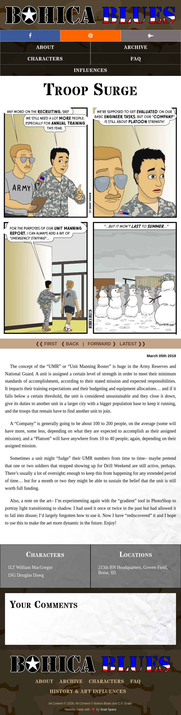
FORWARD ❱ (102, 343)
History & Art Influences (88, 691)
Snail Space (108, 709)
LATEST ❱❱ (133, 343)
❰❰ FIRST (46, 343)
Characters (45, 59)
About (45, 47)
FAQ (135, 59)
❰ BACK (70, 343)
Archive (136, 47)
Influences (90, 70)
